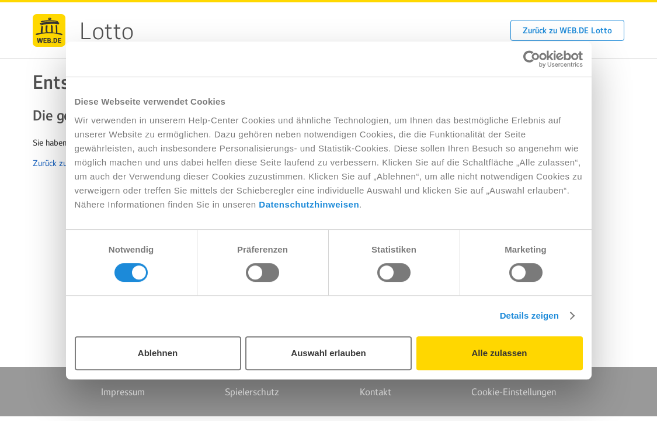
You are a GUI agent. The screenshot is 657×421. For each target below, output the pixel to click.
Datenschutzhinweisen (309, 204)
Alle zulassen (499, 353)
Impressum (123, 392)
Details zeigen (529, 315)
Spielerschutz (252, 392)
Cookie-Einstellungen (513, 392)
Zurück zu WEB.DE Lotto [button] (567, 30)
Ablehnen (158, 353)
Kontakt (375, 392)
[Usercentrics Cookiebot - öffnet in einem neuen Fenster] (532, 59)
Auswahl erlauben (328, 353)
